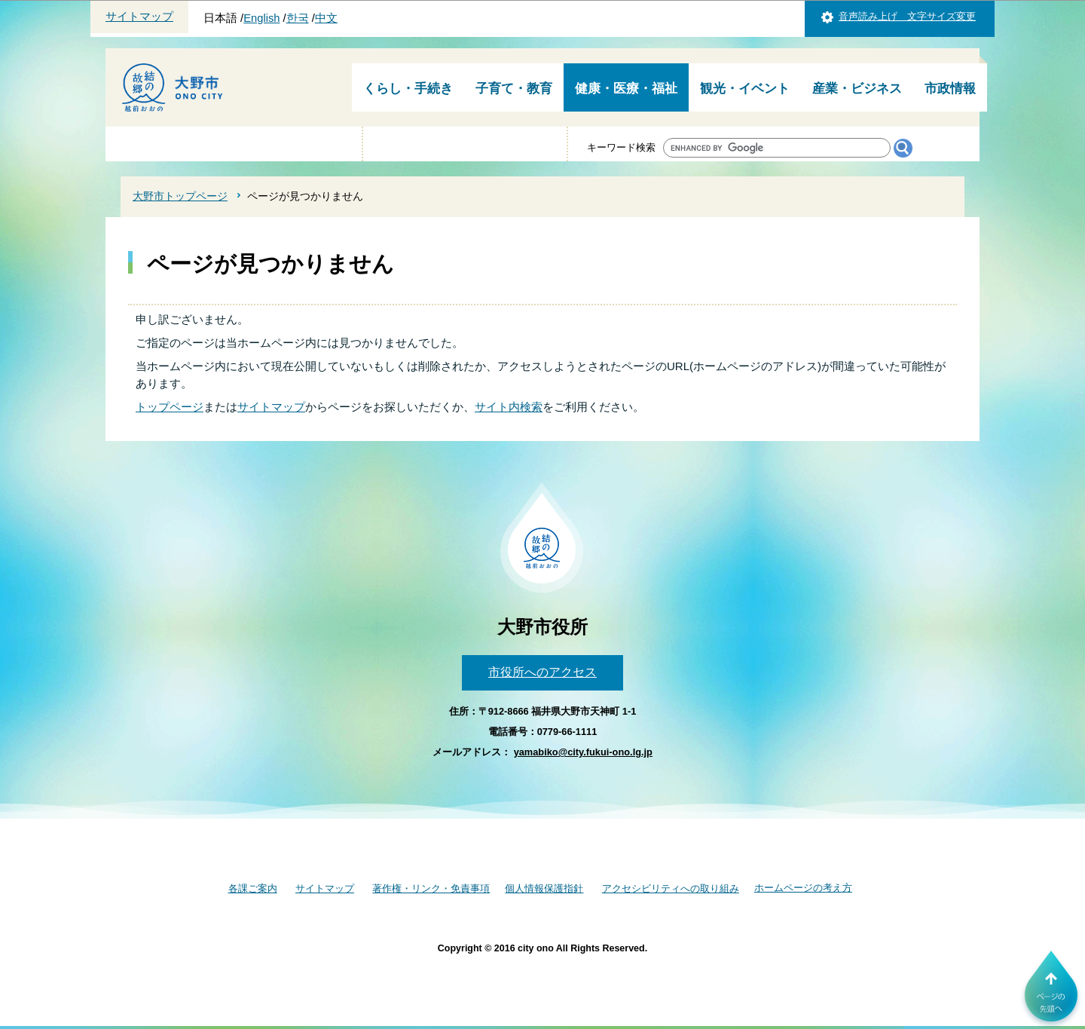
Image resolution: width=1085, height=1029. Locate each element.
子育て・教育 (513, 88)
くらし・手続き (408, 88)
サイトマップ (139, 17)
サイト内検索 (508, 406)
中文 (326, 18)
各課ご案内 (252, 888)
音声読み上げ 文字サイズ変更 (907, 16)
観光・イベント (745, 88)
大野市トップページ (180, 196)
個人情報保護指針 (544, 888)
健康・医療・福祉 (626, 88)
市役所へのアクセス (542, 672)
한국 (297, 18)
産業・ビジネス (857, 88)
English (261, 18)
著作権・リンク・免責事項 (431, 888)
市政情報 (950, 88)
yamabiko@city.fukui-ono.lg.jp (583, 752)
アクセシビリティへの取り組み (670, 888)
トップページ (169, 406)
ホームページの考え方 (803, 887)
